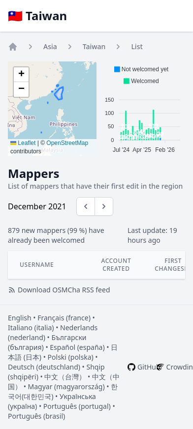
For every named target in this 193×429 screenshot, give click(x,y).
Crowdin (179, 367)
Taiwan (94, 46)
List (136, 46)
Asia (50, 46)
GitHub (149, 367)
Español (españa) (77, 347)
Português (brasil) (36, 416)
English (20, 317)
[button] (21, 74)
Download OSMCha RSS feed (59, 289)
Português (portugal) (77, 406)
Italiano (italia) (31, 327)
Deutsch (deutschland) (44, 367)
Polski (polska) (71, 357)
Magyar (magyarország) (66, 386)
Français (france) (64, 317)
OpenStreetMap (67, 143)
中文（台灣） (65, 376)
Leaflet (22, 143)
